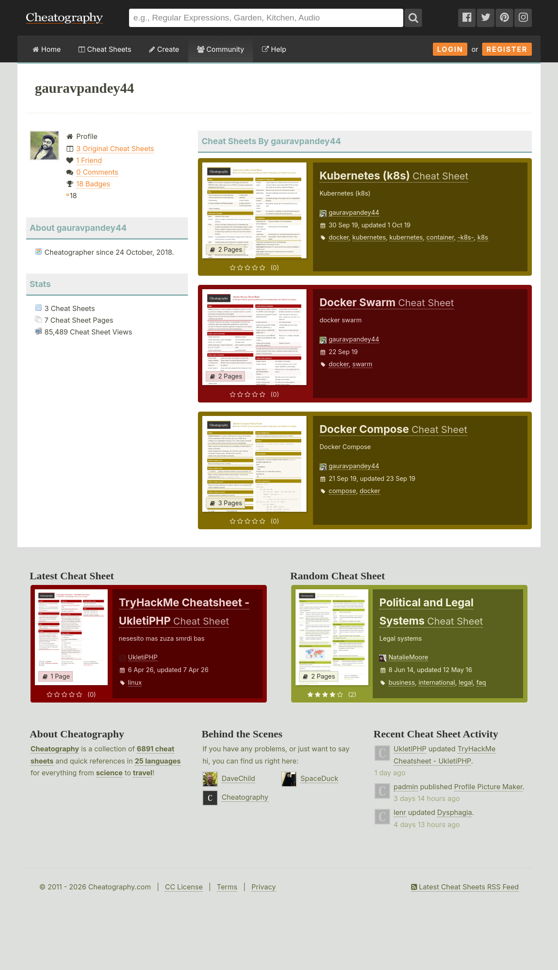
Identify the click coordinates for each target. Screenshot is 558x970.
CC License (184, 886)
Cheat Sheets (104, 49)
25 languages (157, 761)
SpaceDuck (319, 778)
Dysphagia (454, 812)
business (401, 682)
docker (339, 237)
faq (481, 682)
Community (220, 49)
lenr (400, 812)
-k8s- (465, 237)
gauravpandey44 (354, 212)
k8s (482, 237)
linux (135, 682)
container (440, 237)
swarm (362, 364)
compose (342, 490)
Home (47, 49)
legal (466, 682)
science (109, 772)
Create (164, 49)
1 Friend (89, 160)
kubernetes (369, 237)
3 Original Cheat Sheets (115, 148)
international (436, 682)
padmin (406, 786)
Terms (227, 886)
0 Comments (97, 172)
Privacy (264, 886)
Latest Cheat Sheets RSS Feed (465, 886)
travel (142, 772)
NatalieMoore (408, 657)
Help (274, 49)
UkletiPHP (143, 657)
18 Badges (93, 183)
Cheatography (55, 748)
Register (507, 49)
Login (450, 49)
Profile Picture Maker (488, 786)
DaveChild (238, 778)
